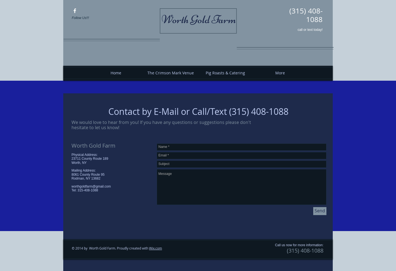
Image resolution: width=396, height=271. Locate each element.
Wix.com (155, 248)
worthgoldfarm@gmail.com (91, 186)
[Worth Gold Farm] (75, 11)
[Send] (319, 211)
